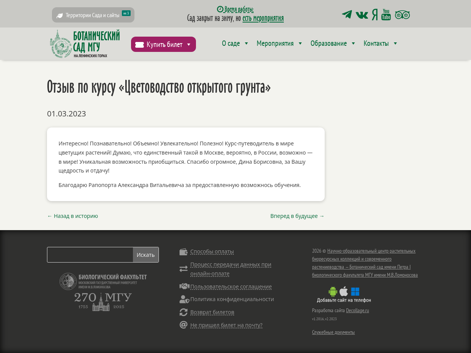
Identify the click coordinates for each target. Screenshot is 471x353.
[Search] (90, 254)
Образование (334, 43)
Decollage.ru (357, 310)
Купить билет (169, 44)
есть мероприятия (263, 17)
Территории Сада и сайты (98, 14)
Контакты (381, 43)
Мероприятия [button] (280, 43)
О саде (236, 43)
